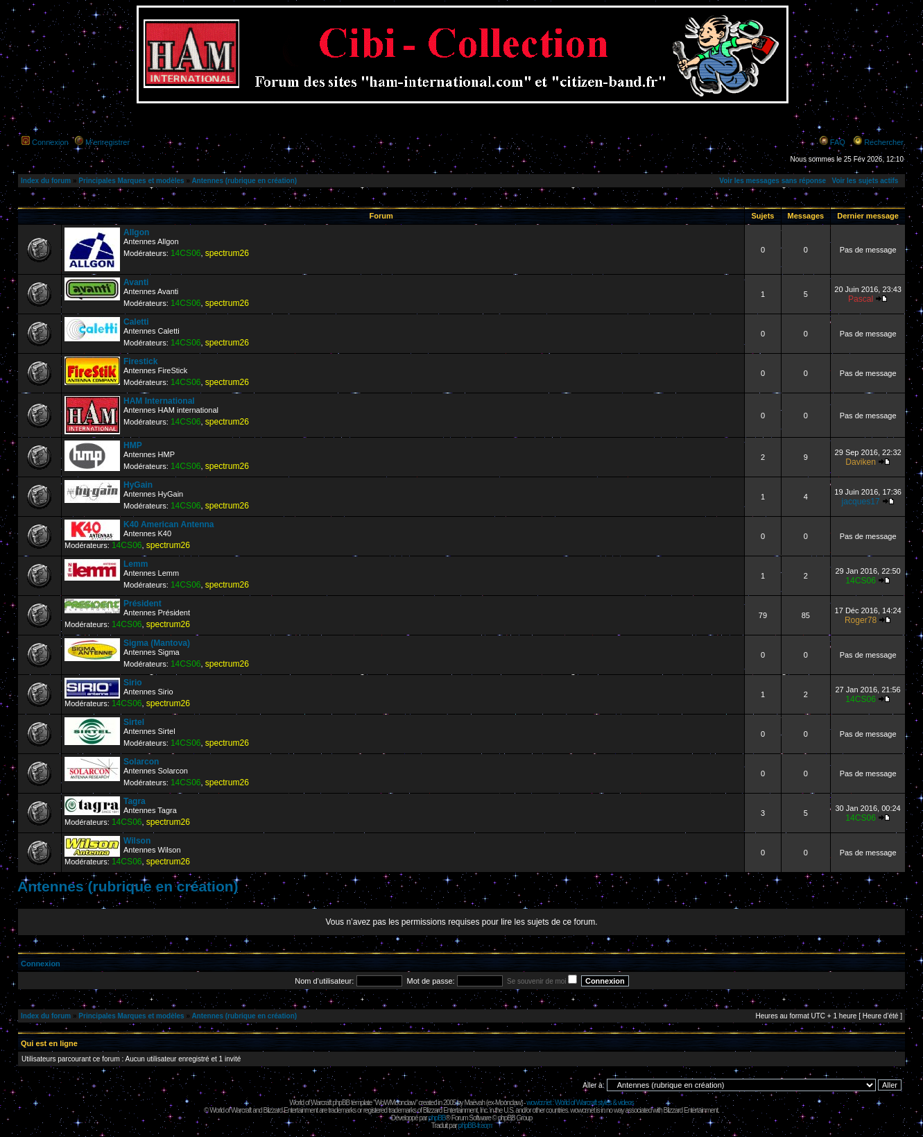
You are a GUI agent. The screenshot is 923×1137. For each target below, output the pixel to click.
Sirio (132, 682)
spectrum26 (227, 253)
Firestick (140, 361)
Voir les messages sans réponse (772, 181)
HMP (132, 445)
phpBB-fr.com (475, 1125)
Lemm (135, 564)
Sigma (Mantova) (156, 643)
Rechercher (884, 142)
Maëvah (474, 1102)
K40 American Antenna (168, 524)
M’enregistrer (107, 142)
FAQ (837, 142)
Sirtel (133, 722)
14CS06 (186, 253)
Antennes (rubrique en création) (244, 181)
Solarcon (141, 762)
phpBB (436, 1118)
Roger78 (861, 620)
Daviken (860, 462)
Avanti (135, 282)
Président (142, 603)
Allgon (136, 232)
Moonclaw (508, 1102)
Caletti (136, 322)
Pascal (860, 299)
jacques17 (861, 501)
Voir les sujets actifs (864, 181)
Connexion (50, 142)
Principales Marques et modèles (131, 181)
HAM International (159, 401)
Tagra (134, 801)
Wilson (136, 841)
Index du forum (46, 181)
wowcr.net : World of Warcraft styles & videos (580, 1102)
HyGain (138, 485)
